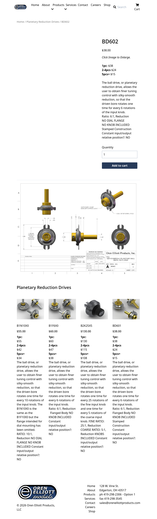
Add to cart (120, 165)
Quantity (107, 147)
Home (20, 21)
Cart (137, 7)
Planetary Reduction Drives (42, 21)
